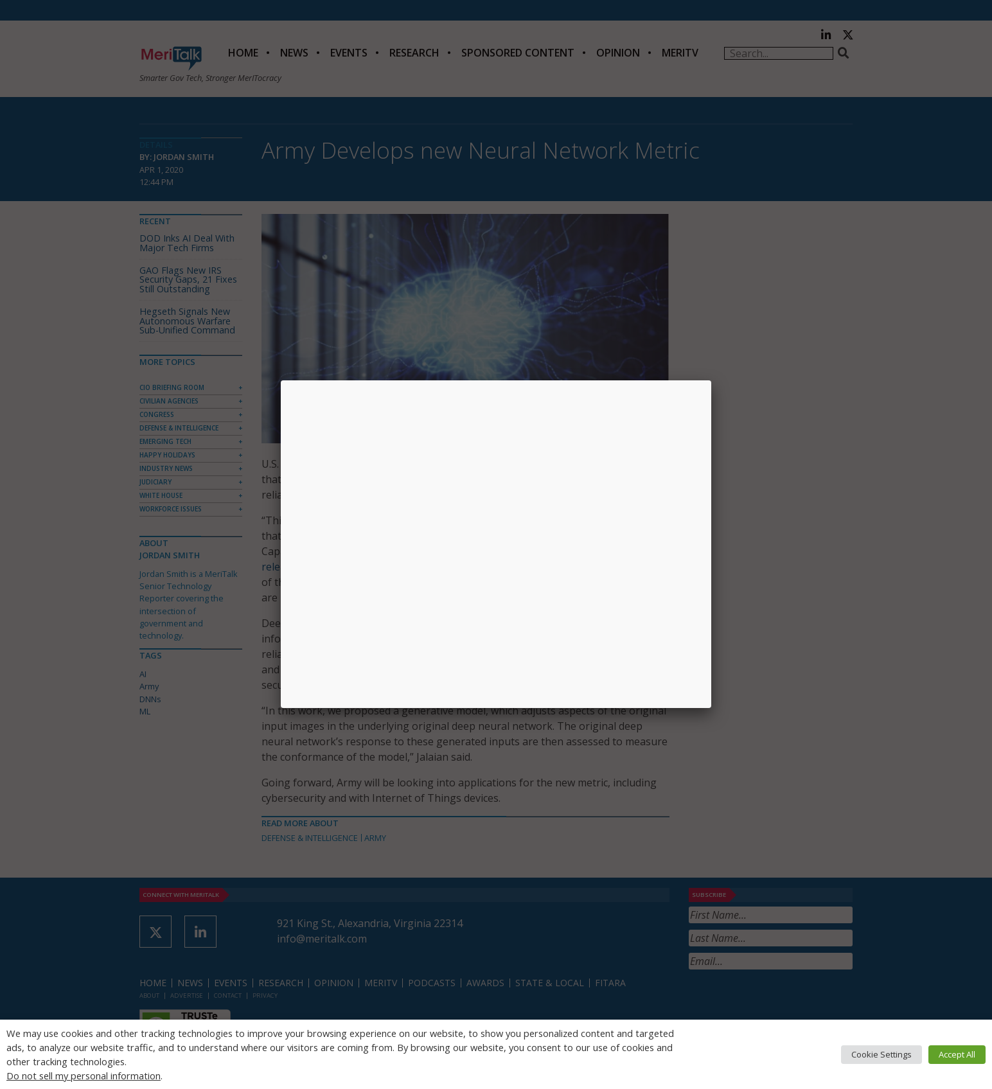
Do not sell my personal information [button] (83, 1075)
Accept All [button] (957, 1054)
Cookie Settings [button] (881, 1054)
